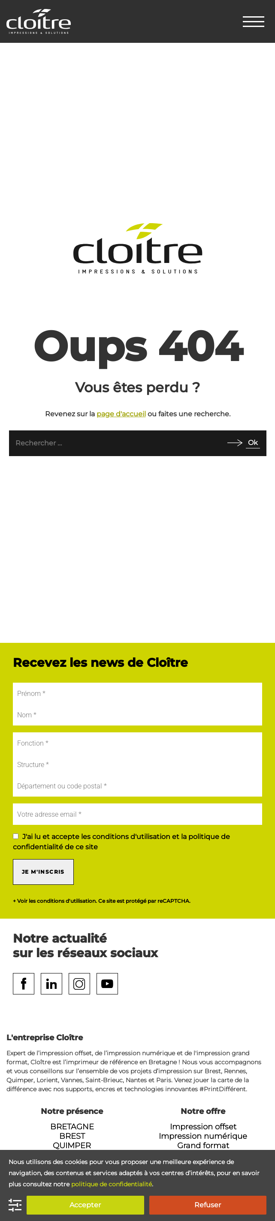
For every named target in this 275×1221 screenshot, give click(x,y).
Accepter (85, 1205)
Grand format (203, 1145)
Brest (72, 1136)
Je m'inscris (43, 872)
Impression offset (203, 1126)
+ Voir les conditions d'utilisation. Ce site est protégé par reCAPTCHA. (101, 901)
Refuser (207, 1205)
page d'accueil (121, 414)
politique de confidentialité (111, 1184)
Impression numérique (203, 1136)
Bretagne (72, 1126)
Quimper (72, 1145)
